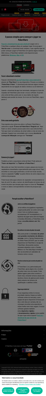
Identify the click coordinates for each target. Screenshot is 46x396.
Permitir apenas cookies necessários (23, 390)
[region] (23, 385)
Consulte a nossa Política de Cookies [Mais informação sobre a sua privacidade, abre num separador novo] (30, 384)
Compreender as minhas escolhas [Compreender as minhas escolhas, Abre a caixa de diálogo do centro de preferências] (8, 390)
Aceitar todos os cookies (37, 390)
